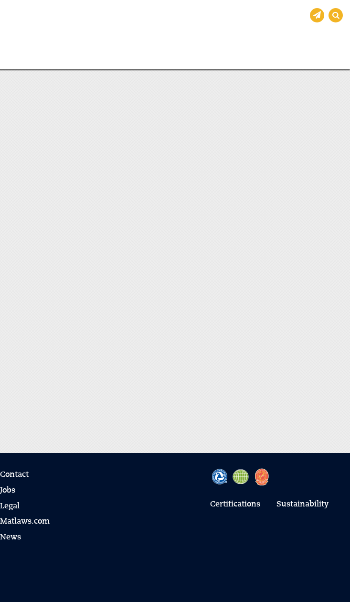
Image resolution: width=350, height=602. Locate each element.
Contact (14, 475)
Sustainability (302, 504)
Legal (10, 506)
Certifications (235, 504)
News (10, 537)
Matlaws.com (25, 522)
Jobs (7, 490)
